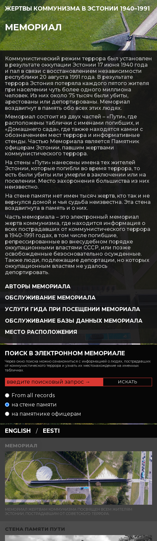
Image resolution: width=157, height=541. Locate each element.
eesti (51, 430)
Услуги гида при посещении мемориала (72, 309)
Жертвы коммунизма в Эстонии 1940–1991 (77, 8)
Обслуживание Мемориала (50, 298)
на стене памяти (34, 404)
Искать (127, 381)
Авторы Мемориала (38, 286)
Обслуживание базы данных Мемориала (73, 321)
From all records (33, 395)
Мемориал (33, 27)
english (18, 430)
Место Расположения (41, 332)
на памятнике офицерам (46, 414)
